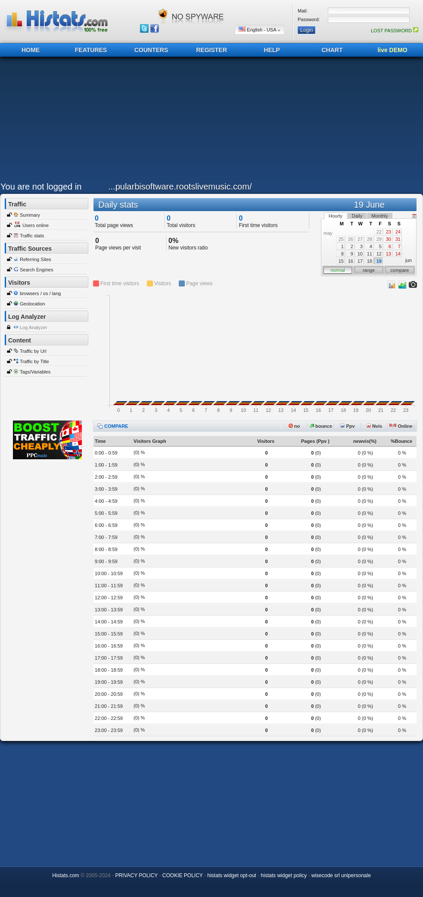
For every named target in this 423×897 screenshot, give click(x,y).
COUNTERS (151, 50)
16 (350, 261)
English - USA (259, 29)
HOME (31, 50)
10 (360, 253)
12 (379, 253)
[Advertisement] (165, 121)
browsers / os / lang (40, 293)
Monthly (379, 215)
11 (369, 253)
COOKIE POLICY (182, 875)
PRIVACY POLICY (136, 875)
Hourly (335, 215)
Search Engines (36, 269)
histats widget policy (284, 875)
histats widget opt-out (231, 875)
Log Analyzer (33, 327)
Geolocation (32, 303)
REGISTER (211, 50)
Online (400, 426)
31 (398, 239)
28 (369, 239)
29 (379, 239)
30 (388, 239)
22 (379, 231)
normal (337, 270)
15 (341, 261)
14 (398, 253)
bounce (321, 426)
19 (379, 261)
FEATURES (91, 50)
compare (400, 270)
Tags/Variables (35, 371)
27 (360, 239)
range (369, 270)
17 (360, 261)
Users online (35, 225)
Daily (357, 215)
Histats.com (65, 875)
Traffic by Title (34, 361)
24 (398, 231)
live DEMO (392, 50)
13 (388, 253)
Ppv (347, 426)
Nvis (374, 426)
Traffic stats (32, 235)
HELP (272, 50)
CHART (332, 50)
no (294, 426)
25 (341, 239)
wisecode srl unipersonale (341, 875)
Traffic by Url (33, 351)
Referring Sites (35, 259)
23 (388, 231)
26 (350, 239)
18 (369, 261)
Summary (30, 215)
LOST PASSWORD (394, 30)
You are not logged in (40, 186)
